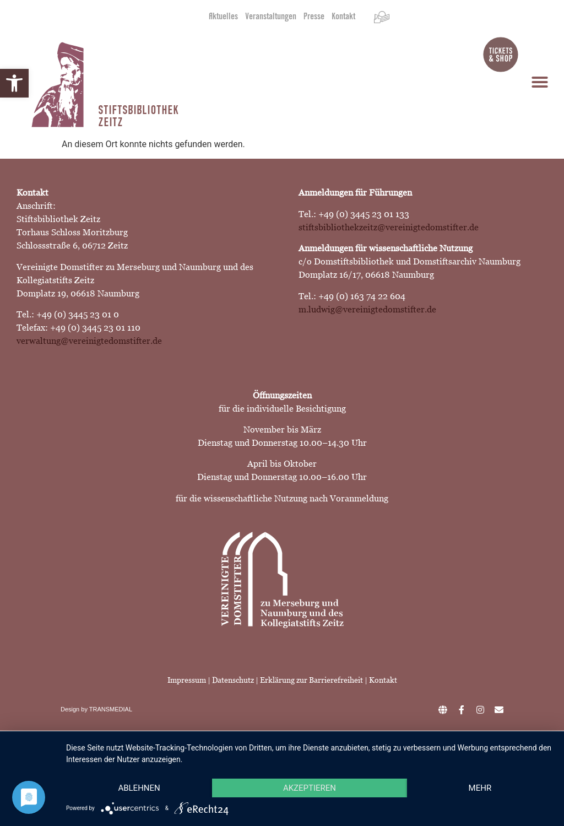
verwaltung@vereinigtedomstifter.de (89, 341)
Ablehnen (139, 788)
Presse (313, 17)
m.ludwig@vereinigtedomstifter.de (367, 309)
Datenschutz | (236, 680)
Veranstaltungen (270, 17)
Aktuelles (223, 17)
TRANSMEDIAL (110, 709)
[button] (14, 83)
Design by (75, 709)
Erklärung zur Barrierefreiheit (312, 680)
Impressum (186, 680)
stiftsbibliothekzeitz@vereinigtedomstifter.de (389, 227)
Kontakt (343, 17)
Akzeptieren (309, 788)
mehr (480, 788)
